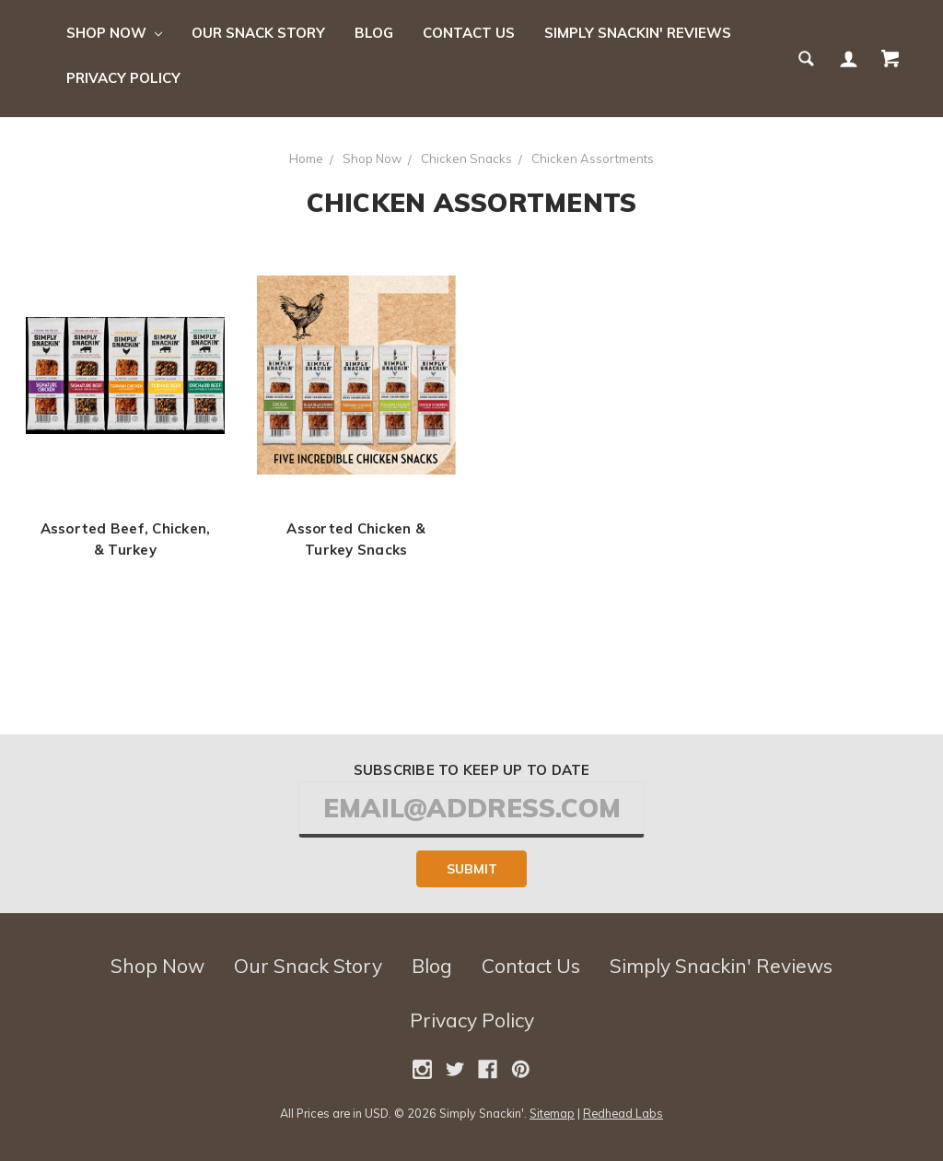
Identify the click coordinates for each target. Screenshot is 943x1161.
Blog (374, 32)
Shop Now (114, 32)
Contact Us (469, 32)
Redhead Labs (623, 1113)
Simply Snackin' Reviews (637, 32)
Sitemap (552, 1113)
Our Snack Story (258, 32)
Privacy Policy (123, 78)
